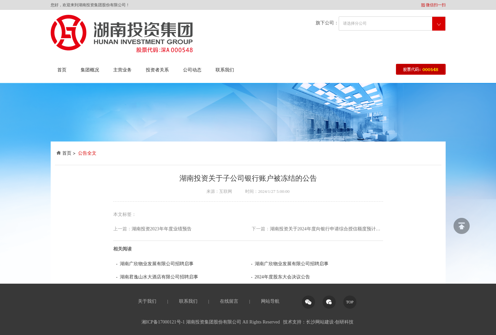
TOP (349, 302)
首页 (61, 69)
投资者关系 (157, 69)
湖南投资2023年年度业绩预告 (152, 229)
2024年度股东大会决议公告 (282, 276)
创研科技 (344, 322)
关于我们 (147, 301)
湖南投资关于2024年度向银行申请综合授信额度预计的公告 (317, 229)
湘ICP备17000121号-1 (163, 322)
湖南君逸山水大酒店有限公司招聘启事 (159, 276)
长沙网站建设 (320, 322)
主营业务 (122, 69)
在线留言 (229, 301)
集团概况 (90, 69)
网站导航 (270, 301)
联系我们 (225, 69)
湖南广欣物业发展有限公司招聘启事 (157, 263)
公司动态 (192, 69)
